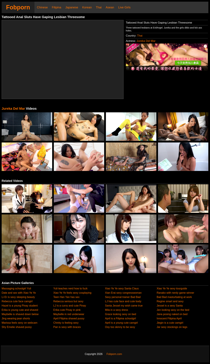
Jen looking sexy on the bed (173, 309)
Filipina (56, 7)
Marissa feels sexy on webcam (19, 322)
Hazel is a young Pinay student (20, 305)
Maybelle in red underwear (68, 314)
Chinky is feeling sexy (66, 322)
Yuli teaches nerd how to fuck (70, 288)
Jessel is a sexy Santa (170, 305)
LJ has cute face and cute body (123, 301)
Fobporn (18, 7)
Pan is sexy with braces (67, 327)
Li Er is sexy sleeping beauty (18, 297)
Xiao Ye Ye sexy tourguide (172, 288)
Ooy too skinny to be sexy (120, 327)
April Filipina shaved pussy (68, 318)
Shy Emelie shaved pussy (17, 327)
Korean (87, 7)
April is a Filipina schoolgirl (120, 318)
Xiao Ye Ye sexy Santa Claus (122, 288)
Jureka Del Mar (146, 40)
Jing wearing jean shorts (16, 318)
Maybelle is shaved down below (20, 314)
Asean (110, 7)
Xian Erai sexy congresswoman (123, 292)
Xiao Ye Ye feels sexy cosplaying (72, 292)
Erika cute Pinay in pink (67, 309)
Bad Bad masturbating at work (174, 297)
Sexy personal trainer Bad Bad (123, 297)
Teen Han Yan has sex (66, 297)
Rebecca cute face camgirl (17, 301)
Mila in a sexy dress (116, 309)
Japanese (71, 7)
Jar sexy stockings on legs (172, 327)
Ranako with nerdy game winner (175, 292)
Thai (99, 7)
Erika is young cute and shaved (20, 309)
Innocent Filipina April (169, 318)
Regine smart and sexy (170, 301)
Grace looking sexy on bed (120, 314)
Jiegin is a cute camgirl (170, 322)
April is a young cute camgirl (121, 322)
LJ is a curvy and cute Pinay (69, 305)
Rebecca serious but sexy (68, 301)
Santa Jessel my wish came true (124, 305)
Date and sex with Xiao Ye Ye (19, 292)
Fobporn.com (114, 354)
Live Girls (124, 7)
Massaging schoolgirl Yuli (16, 288)
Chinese (42, 7)
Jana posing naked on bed (172, 314)
